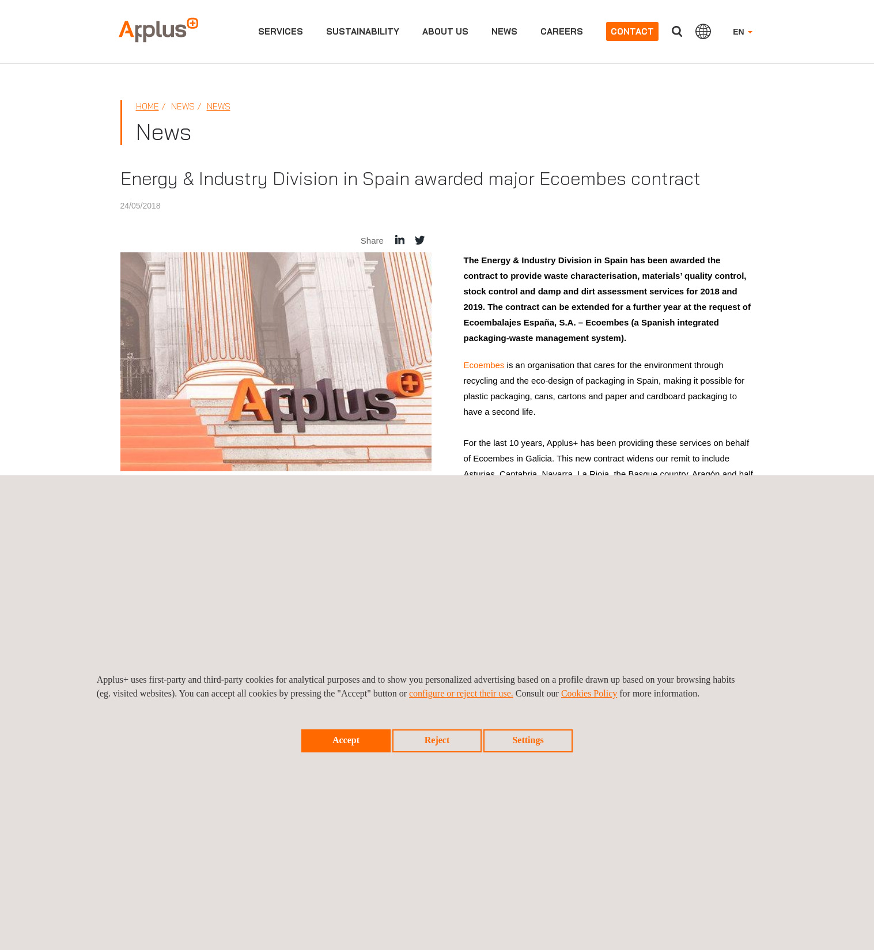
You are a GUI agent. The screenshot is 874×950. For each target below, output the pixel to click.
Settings (527, 740)
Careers (561, 31)
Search (677, 31)
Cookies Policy (589, 693)
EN (742, 31)
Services (280, 31)
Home (147, 106)
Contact (632, 31)
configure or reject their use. (461, 693)
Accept (346, 740)
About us (445, 31)
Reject (437, 740)
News (504, 31)
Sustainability (362, 31)
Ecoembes (485, 365)
